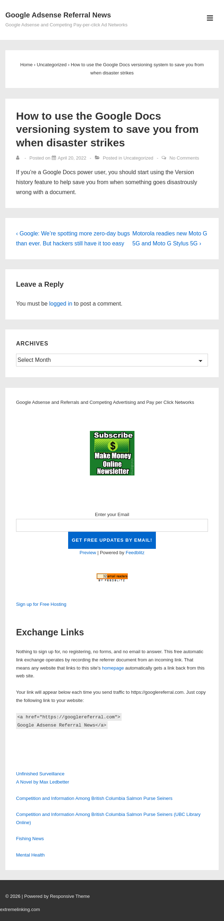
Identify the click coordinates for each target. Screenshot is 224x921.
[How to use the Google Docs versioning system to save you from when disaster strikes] (72, 158)
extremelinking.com (20, 909)
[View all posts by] (19, 158)
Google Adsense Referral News (58, 15)
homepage (113, 668)
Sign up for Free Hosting (41, 604)
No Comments (184, 158)
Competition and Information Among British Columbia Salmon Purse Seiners (94, 798)
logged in (60, 304)
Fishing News (30, 838)
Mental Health (30, 855)
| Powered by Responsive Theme (56, 896)
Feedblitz (135, 552)
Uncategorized (138, 158)
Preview (88, 552)
